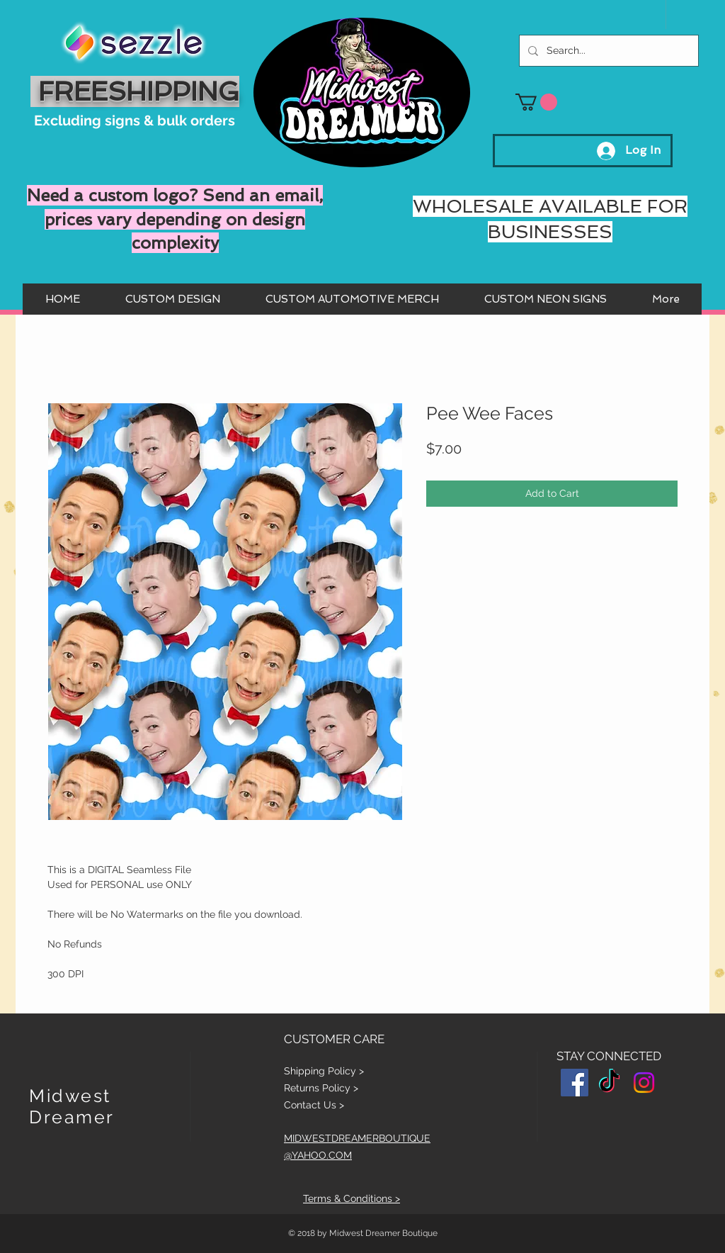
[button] (536, 102)
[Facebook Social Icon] (574, 1082)
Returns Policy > (321, 1088)
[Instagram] (644, 1082)
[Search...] (607, 50)
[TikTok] (609, 1082)
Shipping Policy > (324, 1071)
